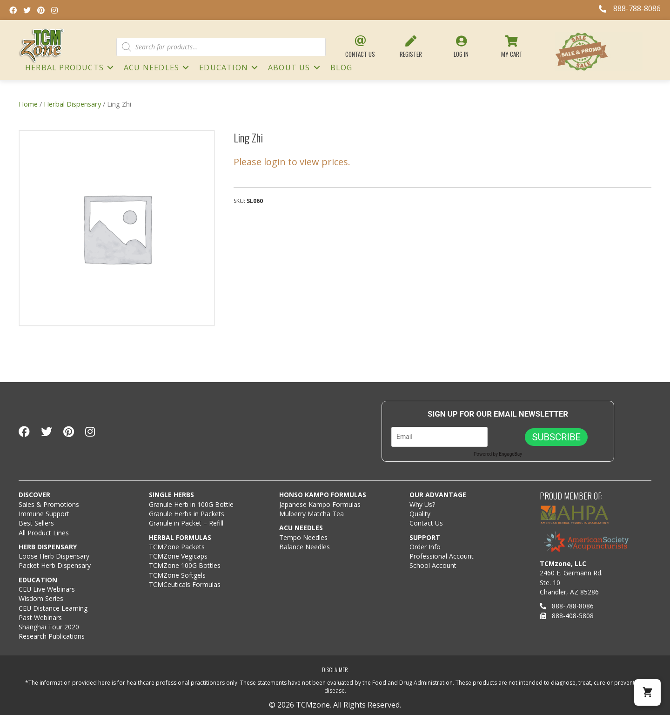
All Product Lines (44, 532)
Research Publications (52, 636)
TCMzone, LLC (563, 563)
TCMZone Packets (177, 546)
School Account (432, 565)
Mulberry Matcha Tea (311, 513)
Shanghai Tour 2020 (49, 626)
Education (223, 67)
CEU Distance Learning (53, 608)
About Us (289, 67)
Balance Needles (304, 546)
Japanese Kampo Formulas (320, 504)
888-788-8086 (567, 605)
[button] (647, 692)
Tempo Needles (304, 537)
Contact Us (426, 523)
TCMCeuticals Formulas (185, 584)
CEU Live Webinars (47, 589)
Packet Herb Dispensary (55, 565)
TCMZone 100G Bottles (185, 565)
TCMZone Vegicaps (178, 556)
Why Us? (422, 504)
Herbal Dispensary (72, 103)
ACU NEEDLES (151, 67)
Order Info (425, 546)
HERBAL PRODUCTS (64, 67)
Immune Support (44, 513)
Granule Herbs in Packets (186, 513)
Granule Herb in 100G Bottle (191, 504)
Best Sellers (36, 523)
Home (28, 103)
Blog (341, 67)
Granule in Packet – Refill (186, 523)
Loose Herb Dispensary (54, 556)
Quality (419, 513)
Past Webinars (40, 617)
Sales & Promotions (49, 504)
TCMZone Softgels (177, 575)
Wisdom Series (41, 598)
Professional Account (441, 556)
